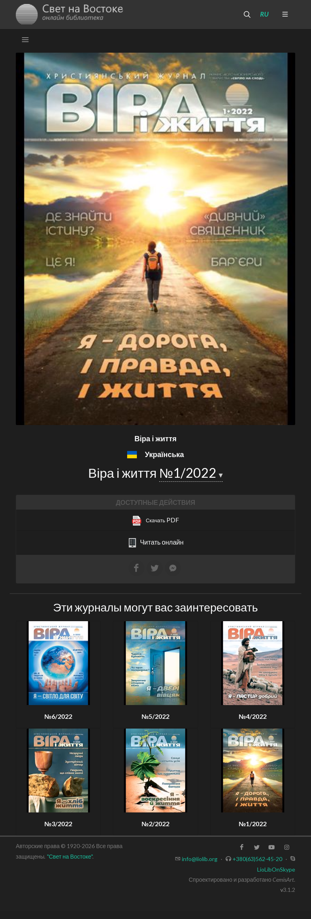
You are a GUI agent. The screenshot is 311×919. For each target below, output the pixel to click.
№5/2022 (156, 716)
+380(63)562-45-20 (257, 858)
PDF (155, 521)
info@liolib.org (199, 858)
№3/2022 (58, 823)
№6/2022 (58, 716)
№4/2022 (253, 716)
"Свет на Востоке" (70, 856)
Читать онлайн (156, 543)
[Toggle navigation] (25, 39)
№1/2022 (189, 473)
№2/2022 (156, 823)
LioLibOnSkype (276, 869)
